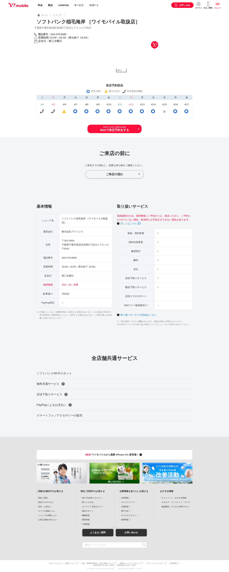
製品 (50, 5)
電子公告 (125, 511)
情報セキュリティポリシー (130, 563)
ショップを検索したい (47, 515)
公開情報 (125, 507)
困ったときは (88, 502)
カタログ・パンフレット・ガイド (176, 502)
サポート (94, 5)
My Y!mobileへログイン (92, 498)
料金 (40, 5)
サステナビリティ (128, 515)
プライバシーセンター (155, 563)
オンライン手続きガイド (92, 507)
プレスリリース (127, 502)
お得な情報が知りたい (47, 520)
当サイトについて (56, 563)
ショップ (57, 15)
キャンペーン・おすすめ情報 (174, 498)
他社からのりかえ (45, 502)
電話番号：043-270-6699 (52, 34)
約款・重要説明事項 (89, 563)
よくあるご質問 (98, 532)
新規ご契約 (43, 498)
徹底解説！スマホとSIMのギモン (176, 507)
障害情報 (86, 520)
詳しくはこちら (128, 223)
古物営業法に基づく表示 (126, 565)
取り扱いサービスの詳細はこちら (138, 314)
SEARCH (144, 545)
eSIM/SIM (63, 5)
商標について (70, 563)
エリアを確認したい (46, 511)
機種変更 (86, 515)
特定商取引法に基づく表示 (103, 565)
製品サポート (88, 511)
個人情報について (107, 563)
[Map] (154, 50)
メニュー (217, 8)
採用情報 (125, 520)
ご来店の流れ (114, 174)
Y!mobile (18, 5)
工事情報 (86, 524)
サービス (79, 5)
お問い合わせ (131, 532)
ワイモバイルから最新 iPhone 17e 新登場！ (114, 454)
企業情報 (125, 498)
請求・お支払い (45, 507)
